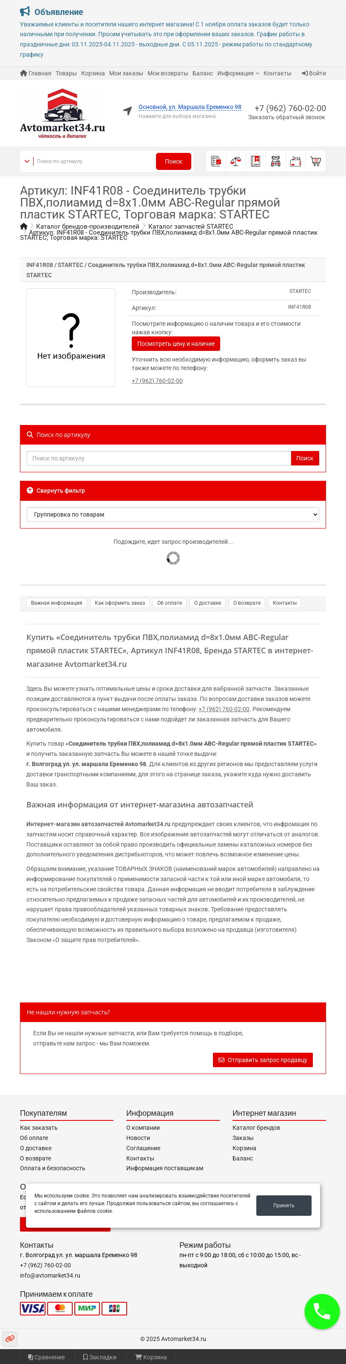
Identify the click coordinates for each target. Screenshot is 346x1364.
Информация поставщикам (164, 1168)
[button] (322, 1311)
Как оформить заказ (120, 603)
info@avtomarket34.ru (50, 1275)
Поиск (173, 161)
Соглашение (143, 1148)
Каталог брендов (256, 1127)
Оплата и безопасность (52, 1168)
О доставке (207, 603)
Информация (235, 73)
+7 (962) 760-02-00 (290, 108)
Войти (314, 73)
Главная (35, 73)
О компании (143, 1127)
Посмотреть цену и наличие (176, 343)
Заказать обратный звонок (286, 117)
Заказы (243, 1137)
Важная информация (56, 603)
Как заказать (39, 1127)
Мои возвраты (167, 73)
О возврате (247, 603)
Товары (66, 73)
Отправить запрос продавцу (262, 1060)
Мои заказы (126, 73)
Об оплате (169, 603)
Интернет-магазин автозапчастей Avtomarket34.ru (98, 824)
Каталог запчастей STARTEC (190, 226)
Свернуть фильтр (56, 490)
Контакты (278, 73)
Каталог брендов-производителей (87, 226)
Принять (284, 1206)
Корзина (93, 73)
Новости (138, 1137)
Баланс (203, 73)
